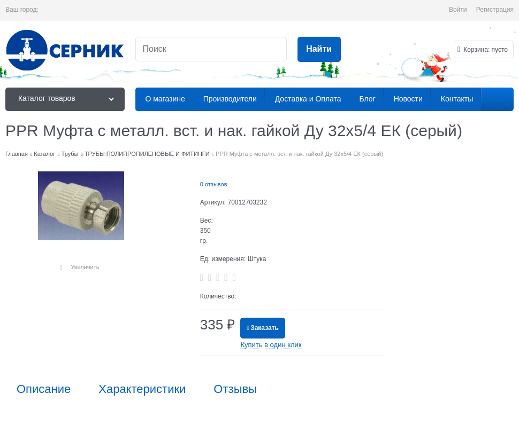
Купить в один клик (270, 345)
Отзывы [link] (235, 389)
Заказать (264, 328)
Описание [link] (44, 389)
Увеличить (85, 267)
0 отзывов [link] (213, 184)
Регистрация (495, 9)
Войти (458, 9)
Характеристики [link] (142, 389)
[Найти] (319, 49)
